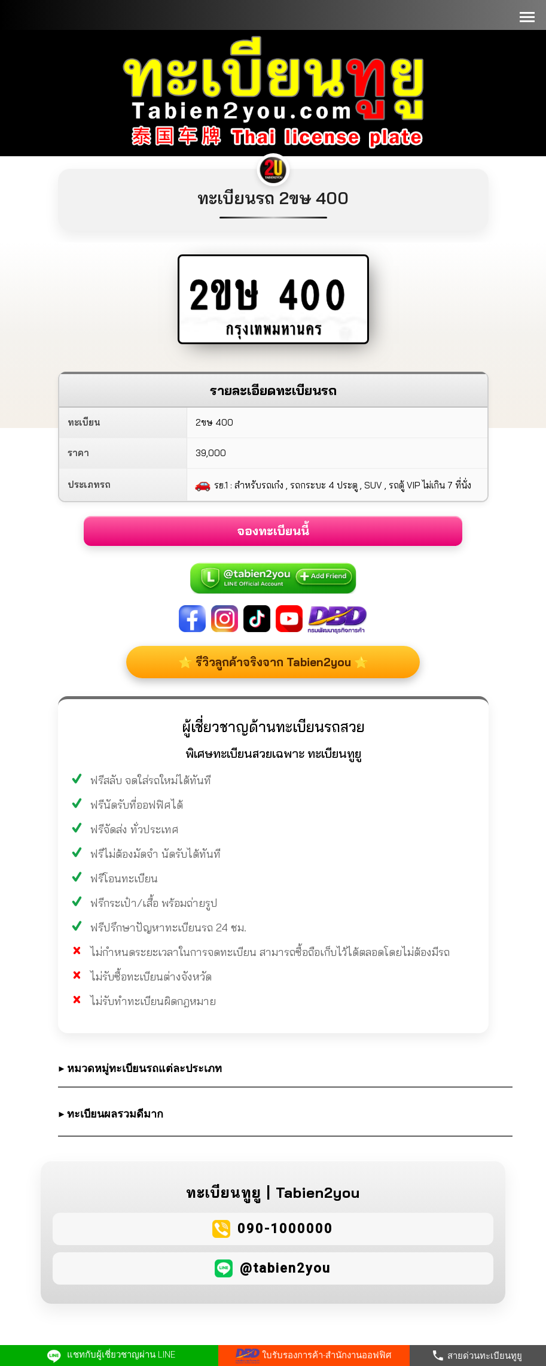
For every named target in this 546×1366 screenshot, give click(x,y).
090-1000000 (285, 1228)
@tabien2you (285, 1268)
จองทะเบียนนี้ (273, 530)
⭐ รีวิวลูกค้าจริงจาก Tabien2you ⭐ (273, 662)
